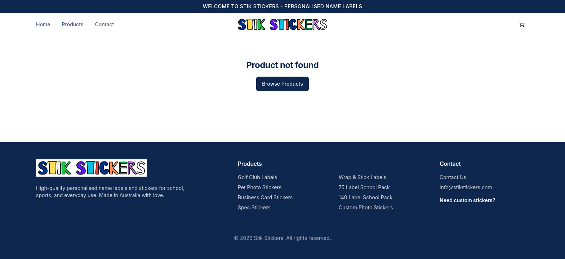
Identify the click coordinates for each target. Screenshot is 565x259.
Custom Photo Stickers (366, 207)
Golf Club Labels (257, 177)
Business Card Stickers (265, 197)
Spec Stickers (254, 207)
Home (43, 24)
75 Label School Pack (364, 187)
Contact (104, 24)
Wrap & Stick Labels (362, 177)
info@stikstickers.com (466, 187)
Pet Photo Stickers (259, 187)
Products (73, 24)
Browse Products (282, 84)
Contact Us (453, 177)
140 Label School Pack (365, 197)
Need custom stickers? (467, 200)
